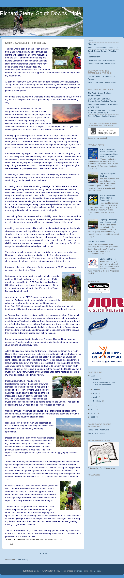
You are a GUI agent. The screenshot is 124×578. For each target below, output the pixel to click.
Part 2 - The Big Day (97, 433)
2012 (93, 406)
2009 (93, 417)
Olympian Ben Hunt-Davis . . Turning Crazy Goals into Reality (102, 100)
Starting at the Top (107, 259)
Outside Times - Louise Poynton (101, 116)
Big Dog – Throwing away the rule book (108, 221)
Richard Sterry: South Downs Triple (40, 13)
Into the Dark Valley (96, 242)
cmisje (79, 571)
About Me (92, 44)
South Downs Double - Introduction (103, 47)
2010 (93, 413)
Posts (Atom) (22, 559)
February (97, 401)
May (95, 393)
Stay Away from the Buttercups (101, 60)
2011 (93, 409)
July (95, 389)
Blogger (97, 571)
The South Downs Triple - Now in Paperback (107, 197)
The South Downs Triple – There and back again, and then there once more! (109, 152)
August (96, 379)
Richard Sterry (94, 57)
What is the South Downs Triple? (102, 64)
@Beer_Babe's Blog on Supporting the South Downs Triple (103, 111)
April (95, 397)
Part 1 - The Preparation (98, 430)
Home (43, 553)
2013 (93, 376)
